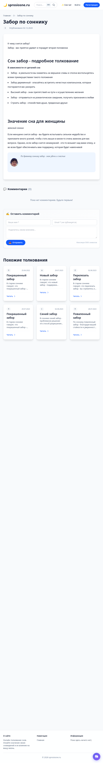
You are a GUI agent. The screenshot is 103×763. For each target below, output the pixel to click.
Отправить (16, 242)
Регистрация (92, 5)
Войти (77, 5)
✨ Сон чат (66, 5)
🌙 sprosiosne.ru (16, 5)
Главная (7, 15)
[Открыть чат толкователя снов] (96, 756)
